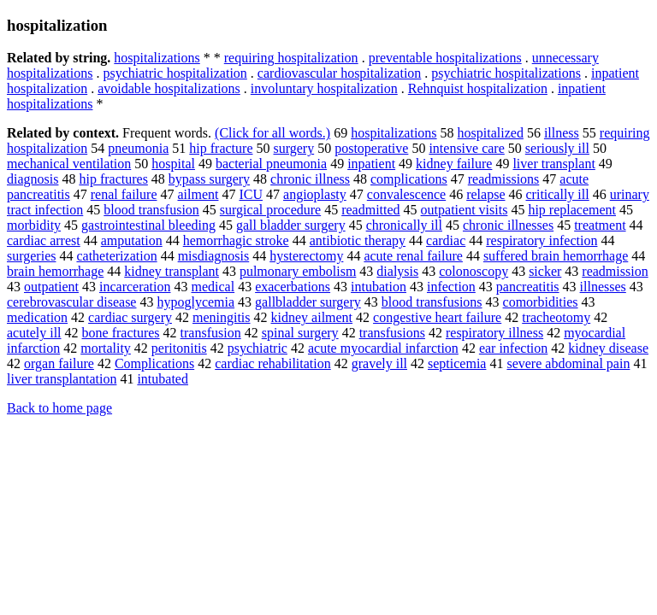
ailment (197, 194)
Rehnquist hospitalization (478, 88)
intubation (378, 286)
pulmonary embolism (298, 271)
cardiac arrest (43, 240)
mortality (105, 348)
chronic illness (310, 179)
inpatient (371, 163)
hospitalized (491, 133)
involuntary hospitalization (324, 88)
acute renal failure (413, 256)
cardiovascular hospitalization (339, 73)
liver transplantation (61, 379)
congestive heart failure (437, 317)
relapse (485, 194)
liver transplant (553, 163)
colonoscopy (473, 271)
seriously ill (557, 148)
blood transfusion (151, 209)
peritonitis (179, 348)
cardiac (445, 240)
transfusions (392, 332)
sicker (545, 271)
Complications (154, 363)
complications (408, 179)
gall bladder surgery (291, 225)
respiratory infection (541, 240)
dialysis (397, 271)
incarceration (135, 286)
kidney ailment (312, 317)
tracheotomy (556, 317)
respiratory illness (494, 332)
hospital (173, 163)
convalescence (406, 194)
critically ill (557, 194)
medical (212, 286)
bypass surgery (209, 179)
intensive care (466, 148)
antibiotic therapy (357, 240)
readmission (615, 271)
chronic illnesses (508, 225)
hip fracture (220, 148)
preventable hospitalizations (445, 57)
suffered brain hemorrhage (555, 256)
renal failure (124, 194)
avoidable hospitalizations (169, 88)
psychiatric (257, 348)
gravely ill (379, 363)
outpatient (51, 286)
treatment (599, 225)
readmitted (370, 209)
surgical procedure (270, 209)
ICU (251, 194)
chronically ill (404, 225)
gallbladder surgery (308, 302)
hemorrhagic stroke (236, 240)
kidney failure (454, 163)
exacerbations (292, 286)
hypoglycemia (195, 302)
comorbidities (540, 302)
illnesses (603, 286)
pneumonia (138, 148)
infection (451, 286)
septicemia (457, 363)
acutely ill (34, 332)
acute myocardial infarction (383, 348)
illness (561, 133)
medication (37, 317)
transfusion (211, 332)
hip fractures (113, 179)
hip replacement (572, 209)
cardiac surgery (130, 317)
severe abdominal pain (568, 363)
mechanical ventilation (69, 163)
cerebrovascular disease (71, 302)
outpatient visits (464, 209)
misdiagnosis (214, 256)
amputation (132, 240)
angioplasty (314, 194)
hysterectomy (306, 256)
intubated (162, 379)
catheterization (116, 256)
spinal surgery (300, 332)
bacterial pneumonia (271, 163)
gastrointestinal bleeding (148, 225)
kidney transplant (171, 271)
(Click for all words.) (272, 133)
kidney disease (608, 348)
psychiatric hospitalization (174, 73)
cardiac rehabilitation (272, 363)
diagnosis (32, 179)
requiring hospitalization (291, 57)
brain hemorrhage (55, 271)
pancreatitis (527, 286)
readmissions (504, 179)
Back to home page (59, 408)
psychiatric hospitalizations (506, 73)
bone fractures (121, 332)
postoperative (371, 148)
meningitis (221, 317)
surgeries (31, 256)
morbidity (34, 225)
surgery (293, 148)
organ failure (59, 363)
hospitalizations (156, 57)
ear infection (513, 348)
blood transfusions (432, 302)
